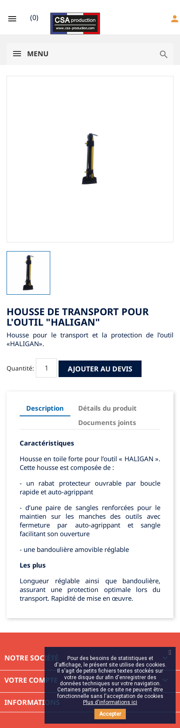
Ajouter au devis (100, 369)
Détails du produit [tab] (107, 408)
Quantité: (20, 368)
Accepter (110, 714)
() (34, 17)
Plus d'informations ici (110, 702)
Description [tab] (45, 408)
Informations (32, 702)
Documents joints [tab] (107, 422)
